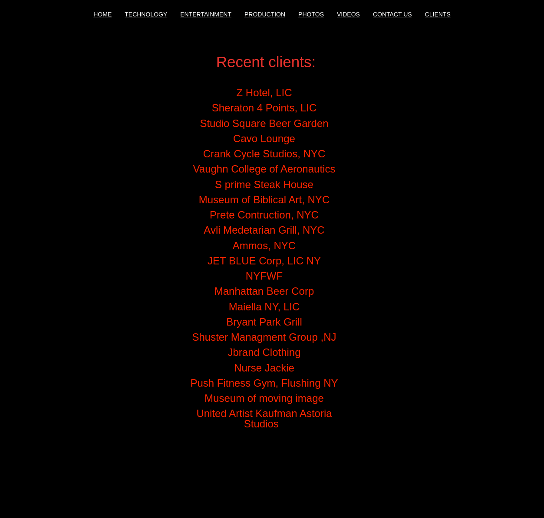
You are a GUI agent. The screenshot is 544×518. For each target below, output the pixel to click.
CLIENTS (438, 14)
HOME (102, 14)
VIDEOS (348, 14)
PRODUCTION (264, 14)
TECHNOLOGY (146, 14)
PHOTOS (311, 14)
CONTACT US (392, 14)
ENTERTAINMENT (205, 14)
